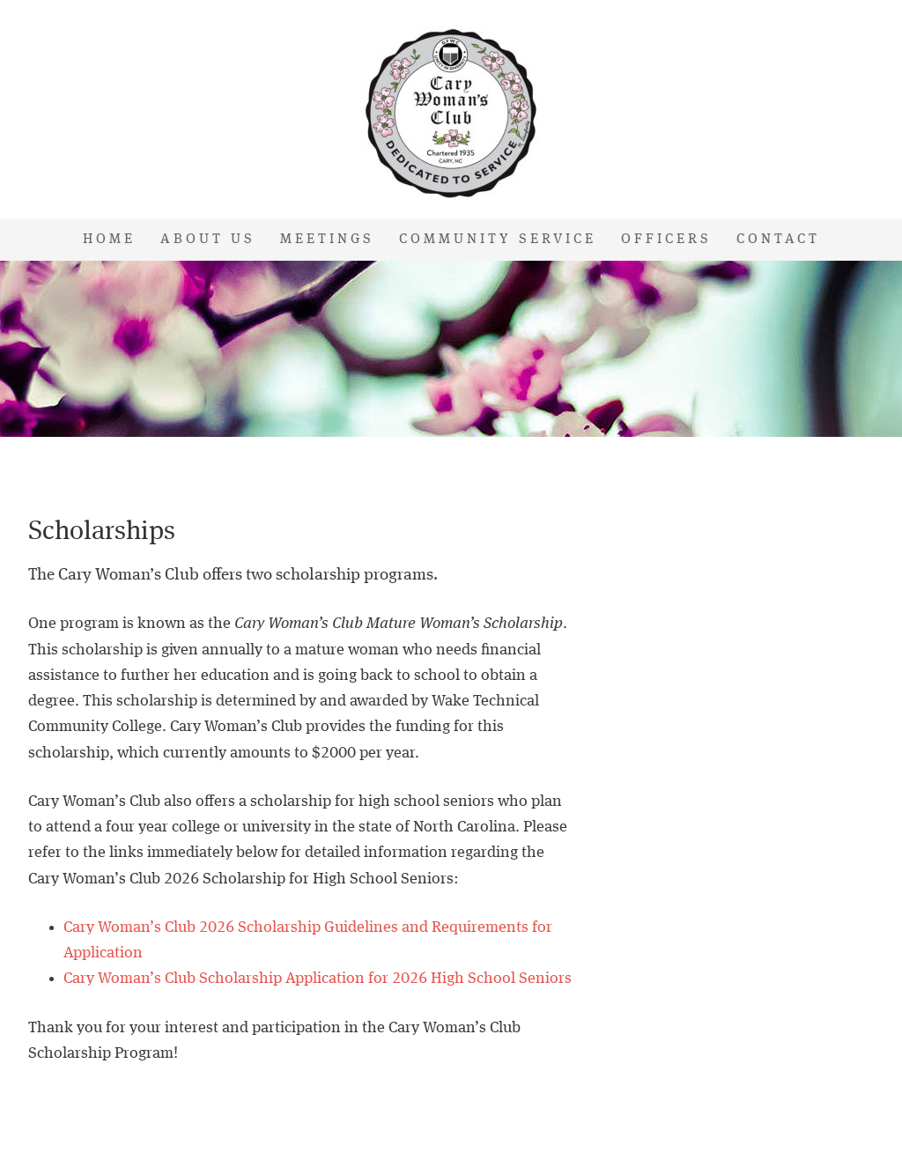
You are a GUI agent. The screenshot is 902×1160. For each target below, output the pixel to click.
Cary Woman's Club (451, 113)
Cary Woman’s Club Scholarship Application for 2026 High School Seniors (317, 978)
